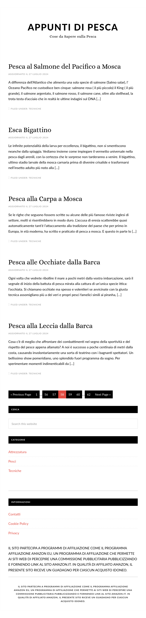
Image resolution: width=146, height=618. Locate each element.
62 (89, 394)
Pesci (12, 461)
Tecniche (35, 108)
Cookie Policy (18, 523)
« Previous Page (21, 394)
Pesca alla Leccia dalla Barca (50, 326)
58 (62, 394)
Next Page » (102, 394)
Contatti (14, 514)
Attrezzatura (17, 452)
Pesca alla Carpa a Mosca (45, 198)
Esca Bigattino (29, 130)
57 (54, 394)
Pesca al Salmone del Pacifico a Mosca (64, 66)
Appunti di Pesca (73, 27)
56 (46, 394)
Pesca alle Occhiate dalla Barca (54, 262)
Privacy (13, 533)
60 (78, 394)
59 (70, 394)
